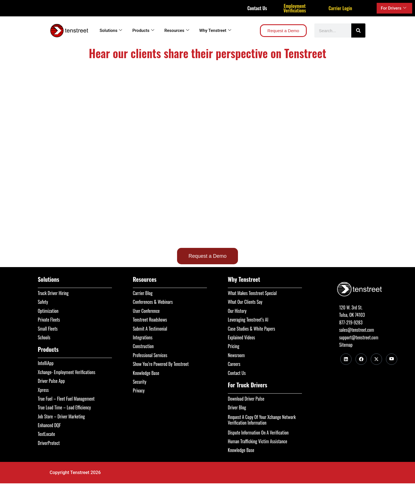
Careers (234, 364)
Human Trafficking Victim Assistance (257, 441)
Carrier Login (340, 8)
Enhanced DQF (49, 425)
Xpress (43, 390)
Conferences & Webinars (153, 301)
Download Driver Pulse (246, 398)
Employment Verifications (294, 8)
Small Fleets (48, 328)
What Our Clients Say (245, 301)
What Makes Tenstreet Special (252, 293)
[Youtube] (391, 359)
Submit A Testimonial (150, 328)
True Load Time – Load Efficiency (64, 407)
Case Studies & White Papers (251, 328)
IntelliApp (46, 363)
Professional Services (150, 355)
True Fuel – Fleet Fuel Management (66, 398)
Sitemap (345, 344)
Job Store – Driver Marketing (61, 416)
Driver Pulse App (51, 380)
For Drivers (393, 8)
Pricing (233, 346)
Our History (237, 310)
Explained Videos (241, 337)
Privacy (139, 390)
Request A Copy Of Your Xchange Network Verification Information (262, 420)
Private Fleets (49, 319)
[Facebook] (361, 359)
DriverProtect (49, 443)
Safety (43, 301)
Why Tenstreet (215, 30)
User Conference (146, 310)
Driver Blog (237, 407)
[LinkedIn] (346, 359)
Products (143, 30)
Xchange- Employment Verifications (66, 372)
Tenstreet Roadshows (150, 319)
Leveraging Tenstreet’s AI (248, 319)
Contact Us (257, 8)
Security (139, 381)
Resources (176, 30)
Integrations (143, 337)
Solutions (111, 30)
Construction (143, 346)
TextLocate (46, 434)
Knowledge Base (146, 373)
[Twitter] (376, 359)
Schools (44, 337)
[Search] (358, 30)
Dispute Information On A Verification (258, 432)
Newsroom (236, 355)
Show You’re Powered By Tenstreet (161, 364)
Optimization (48, 310)
